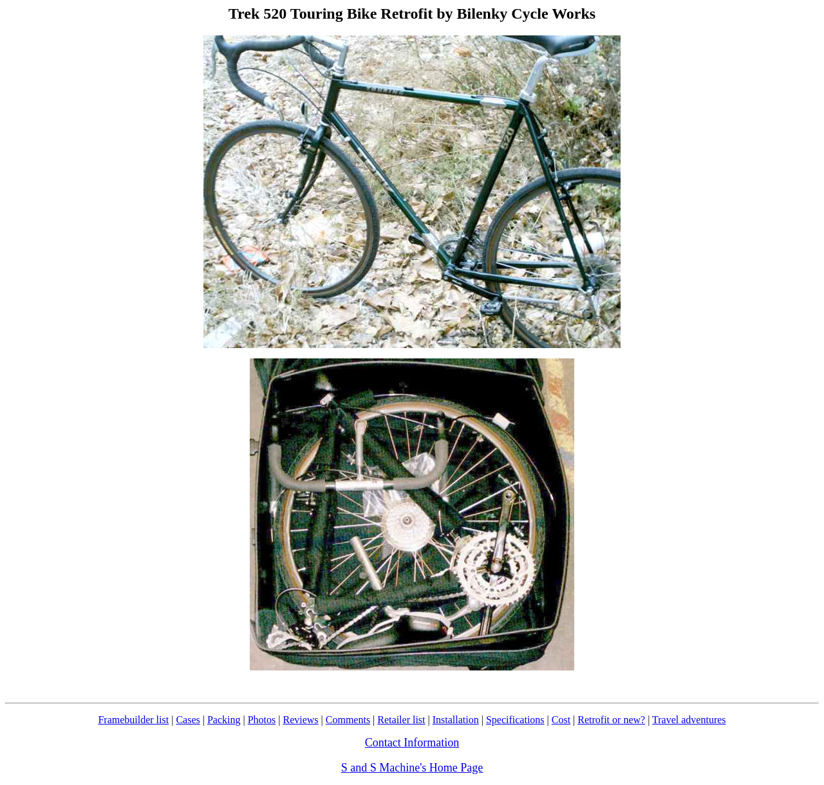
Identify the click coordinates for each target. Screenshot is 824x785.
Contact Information (412, 742)
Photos (262, 719)
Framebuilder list (133, 719)
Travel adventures (689, 719)
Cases (188, 719)
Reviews (300, 719)
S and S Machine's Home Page (412, 767)
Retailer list (401, 719)
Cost (561, 719)
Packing (224, 719)
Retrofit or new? (611, 719)
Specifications (515, 719)
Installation (456, 719)
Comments (348, 719)
